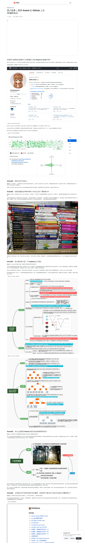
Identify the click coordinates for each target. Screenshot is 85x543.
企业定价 (28, 529)
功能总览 (45, 523)
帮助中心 (63, 527)
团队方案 (28, 527)
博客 (62, 523)
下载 (45, 525)
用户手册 (63, 529)
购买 (27, 523)
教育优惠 (28, 525)
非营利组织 (28, 531)
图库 (62, 525)
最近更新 (80, 527)
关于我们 (80, 523)
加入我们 (80, 525)
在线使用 (45, 527)
